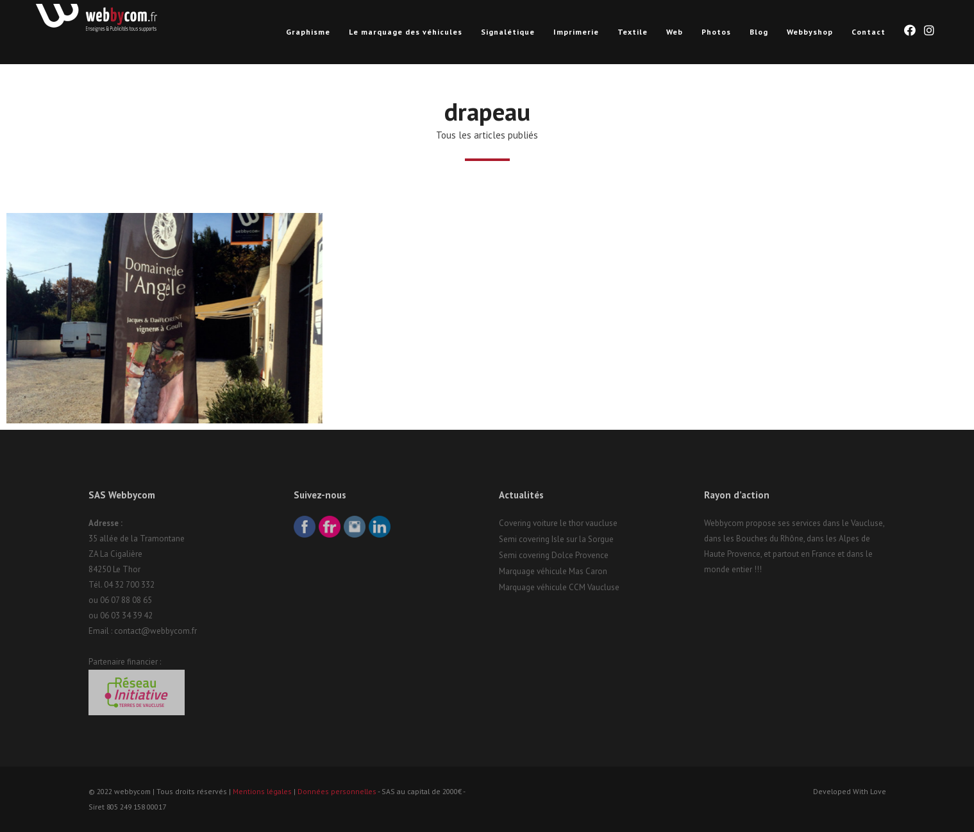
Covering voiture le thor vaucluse (558, 523)
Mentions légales (262, 791)
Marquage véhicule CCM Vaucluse (559, 587)
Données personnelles (337, 791)
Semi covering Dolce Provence (554, 555)
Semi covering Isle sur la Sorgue (556, 539)
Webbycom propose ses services (762, 523)
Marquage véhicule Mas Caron (553, 571)
